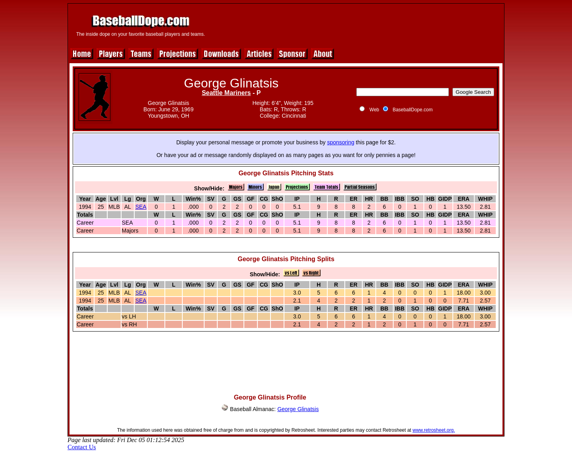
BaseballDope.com (412, 110)
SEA (141, 207)
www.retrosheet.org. (434, 430)
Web (374, 110)
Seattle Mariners (226, 92)
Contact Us (82, 447)
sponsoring (340, 142)
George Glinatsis (298, 409)
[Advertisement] (356, 25)
